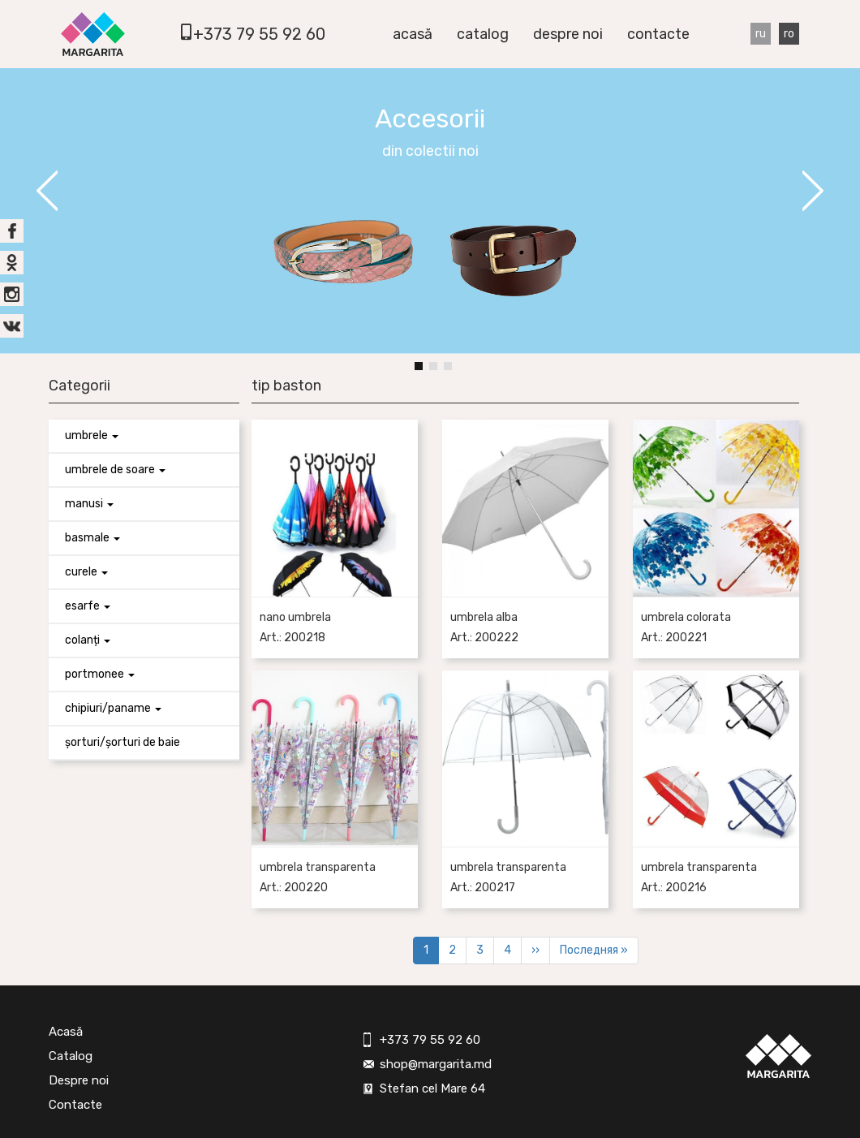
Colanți (87, 640)
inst (11, 294)
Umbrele (91, 435)
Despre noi (568, 34)
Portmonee (100, 674)
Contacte (658, 34)
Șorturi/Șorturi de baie (122, 742)
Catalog (483, 34)
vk (11, 325)
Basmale (92, 538)
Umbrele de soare (115, 469)
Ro (789, 34)
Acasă (412, 34)
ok (11, 262)
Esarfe (87, 606)
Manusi (89, 504)
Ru (760, 34)
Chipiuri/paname (113, 708)
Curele (86, 572)
